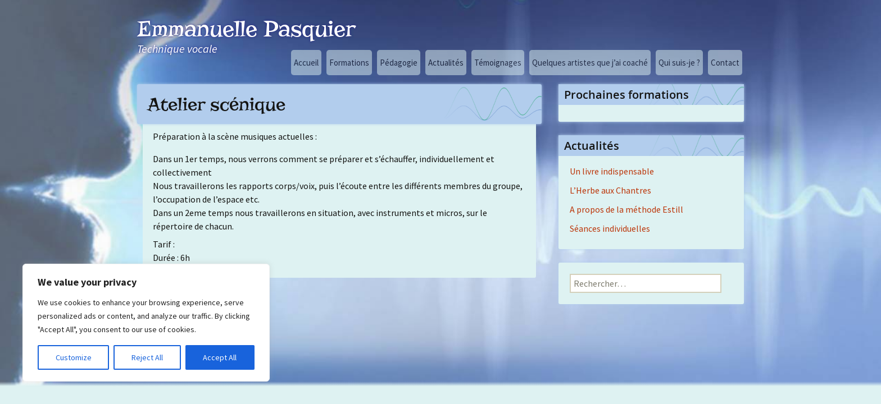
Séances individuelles (610, 228)
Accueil (306, 62)
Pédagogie (398, 62)
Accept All (220, 357)
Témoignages (497, 62)
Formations (349, 62)
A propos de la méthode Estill (626, 209)
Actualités (446, 62)
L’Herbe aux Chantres (610, 190)
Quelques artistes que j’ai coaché (590, 62)
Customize (74, 357)
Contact (725, 62)
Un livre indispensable (612, 171)
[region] (146, 323)
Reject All (147, 357)
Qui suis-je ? (679, 62)
